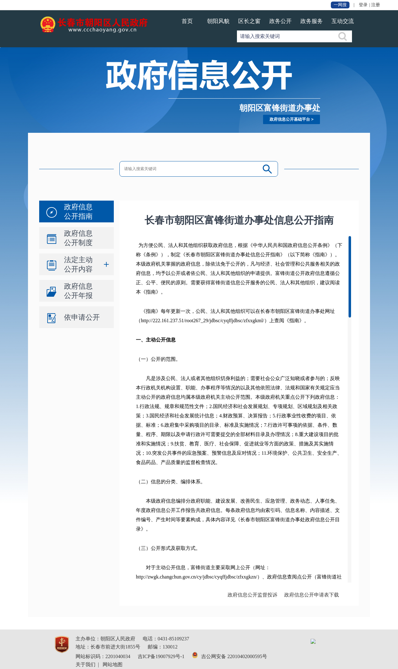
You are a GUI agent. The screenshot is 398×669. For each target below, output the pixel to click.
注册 (375, 4)
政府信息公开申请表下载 (311, 594)
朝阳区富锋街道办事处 (279, 108)
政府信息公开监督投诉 (252, 594)
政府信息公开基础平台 (290, 119)
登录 (363, 4)
